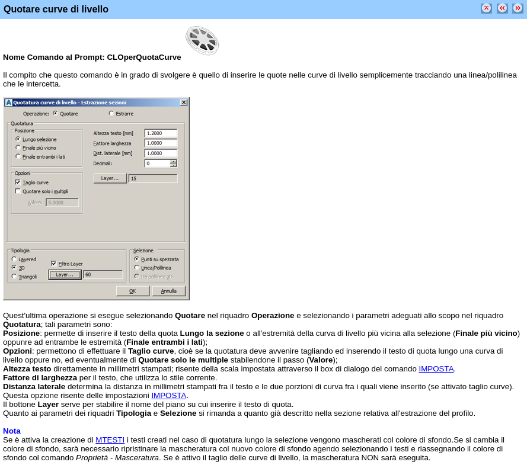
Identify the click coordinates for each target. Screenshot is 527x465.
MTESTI (109, 439)
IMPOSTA (436, 368)
